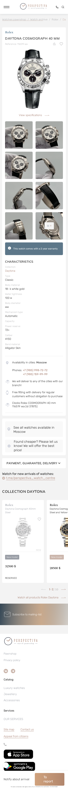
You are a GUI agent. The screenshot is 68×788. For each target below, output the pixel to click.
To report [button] (48, 779)
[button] (6, 7)
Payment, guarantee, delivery (34, 463)
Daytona (10, 270)
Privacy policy (12, 660)
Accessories (12, 700)
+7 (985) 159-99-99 (35, 374)
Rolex (9, 32)
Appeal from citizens (16, 736)
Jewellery (10, 694)
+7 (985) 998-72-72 (35, 370)
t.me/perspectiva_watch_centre (30, 478)
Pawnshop (10, 653)
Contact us (27, 729)
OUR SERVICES (13, 719)
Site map (9, 729)
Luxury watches (14, 688)
